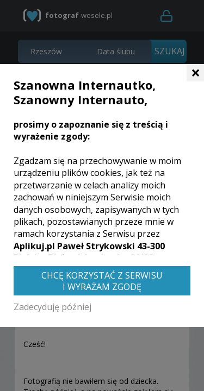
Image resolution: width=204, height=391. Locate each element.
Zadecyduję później (52, 307)
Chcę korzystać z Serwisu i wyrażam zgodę (102, 281)
